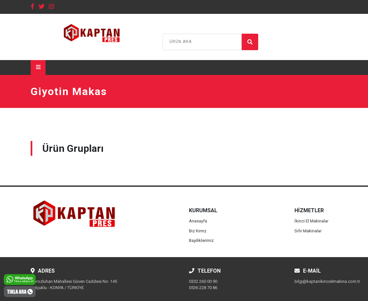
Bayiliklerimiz (201, 240)
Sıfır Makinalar (308, 230)
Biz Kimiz (197, 230)
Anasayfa (198, 220)
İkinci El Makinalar (311, 220)
